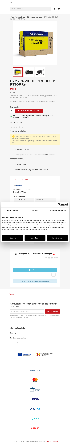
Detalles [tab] (35, 210)
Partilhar (17, 122)
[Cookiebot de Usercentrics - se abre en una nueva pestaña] (59, 204)
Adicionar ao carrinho (29, 110)
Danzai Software (52, 441)
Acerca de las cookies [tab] (58, 210)
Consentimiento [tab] (12, 210)
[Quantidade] (12, 111)
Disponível (17, 192)
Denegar (13, 238)
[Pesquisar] (30, 9)
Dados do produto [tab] (21, 180)
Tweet (21, 122)
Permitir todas (57, 238)
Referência (17, 189)
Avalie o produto (35, 270)
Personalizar (35, 238)
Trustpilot (12, 294)
